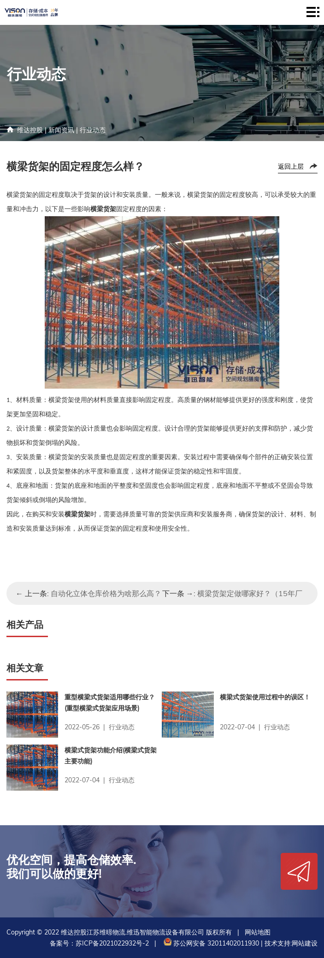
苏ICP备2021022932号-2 (112, 943)
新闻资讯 (61, 130)
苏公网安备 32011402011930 (210, 943)
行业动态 (93, 130)
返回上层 (291, 166)
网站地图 (258, 932)
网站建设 (305, 943)
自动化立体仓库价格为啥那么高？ (106, 593)
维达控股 (30, 130)
